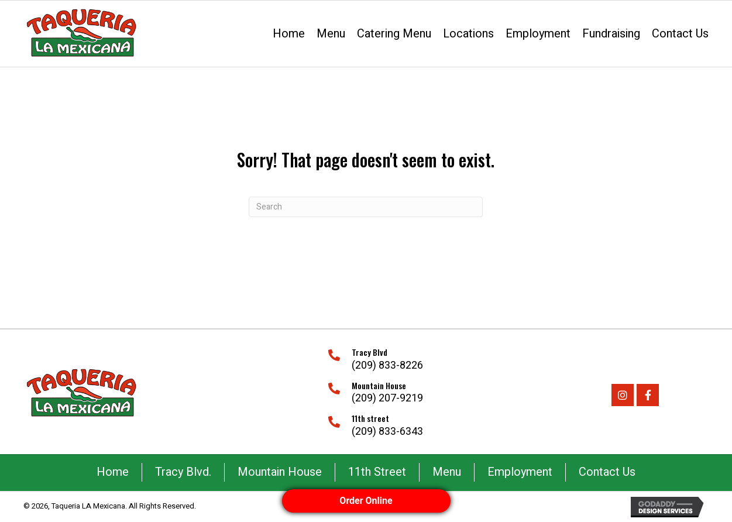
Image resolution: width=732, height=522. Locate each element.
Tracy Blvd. (183, 471)
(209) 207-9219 (387, 398)
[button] (622, 395)
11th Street (377, 471)
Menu (446, 471)
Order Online (365, 500)
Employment (519, 471)
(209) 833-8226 (387, 365)
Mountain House (280, 471)
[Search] (366, 207)
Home (113, 471)
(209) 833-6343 (387, 431)
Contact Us (607, 471)
